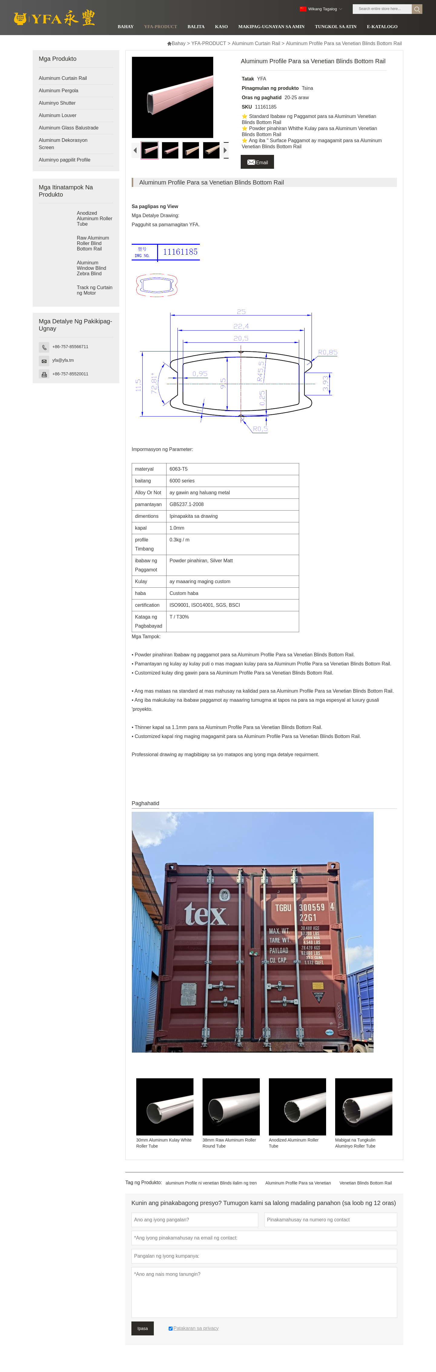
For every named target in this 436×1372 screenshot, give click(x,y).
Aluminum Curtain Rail (256, 43)
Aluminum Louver (58, 115)
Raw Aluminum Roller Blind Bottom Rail (93, 243)
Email (257, 161)
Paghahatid (145, 812)
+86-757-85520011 (70, 373)
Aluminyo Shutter (57, 103)
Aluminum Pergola (58, 90)
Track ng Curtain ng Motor (95, 290)
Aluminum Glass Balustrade (68, 127)
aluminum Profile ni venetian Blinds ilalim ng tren (211, 1191)
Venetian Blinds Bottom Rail (365, 1191)
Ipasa (142, 1337)
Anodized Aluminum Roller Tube (94, 219)
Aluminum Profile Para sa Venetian (298, 1191)
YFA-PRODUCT (208, 43)
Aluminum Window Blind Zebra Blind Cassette (91, 271)
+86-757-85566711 (70, 346)
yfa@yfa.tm (63, 360)
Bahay (176, 43)
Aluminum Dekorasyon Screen (63, 144)
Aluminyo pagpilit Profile (65, 159)
